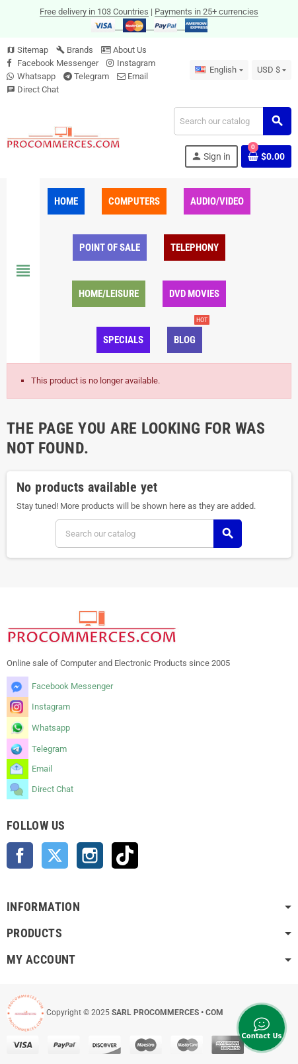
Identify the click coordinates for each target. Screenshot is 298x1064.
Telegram (91, 76)
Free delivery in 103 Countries (94, 12)
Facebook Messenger (57, 63)
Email (138, 76)
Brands (74, 50)
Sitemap (27, 50)
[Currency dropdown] (271, 70)
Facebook (20, 855)
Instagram (136, 63)
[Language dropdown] (219, 70)
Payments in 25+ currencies (206, 12)
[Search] (232, 121)
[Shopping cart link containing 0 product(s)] (266, 156)
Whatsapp (36, 76)
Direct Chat (38, 89)
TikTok (125, 855)
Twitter (55, 855)
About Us (124, 50)
